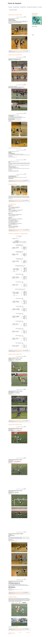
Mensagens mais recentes (11, 632)
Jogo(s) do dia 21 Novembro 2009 (15, 424)
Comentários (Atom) (13, 633)
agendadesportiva (16, 230)
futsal (20, 181)
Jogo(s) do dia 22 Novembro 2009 (15, 354)
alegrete (16, 421)
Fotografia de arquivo (12, 184)
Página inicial (20, 632)
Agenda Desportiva (12, 204)
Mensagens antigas (28, 632)
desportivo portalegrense (17, 181)
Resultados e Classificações (17, 351)
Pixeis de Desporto (14, 3)
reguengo (24, 181)
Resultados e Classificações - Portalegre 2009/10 (18, 233)
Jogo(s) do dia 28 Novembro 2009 (15, 54)
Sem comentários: (20, 180)
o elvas (22, 421)
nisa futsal (22, 181)
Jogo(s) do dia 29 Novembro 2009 (15, 14)
